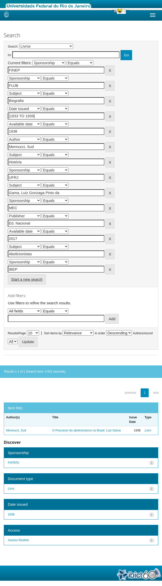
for (9, 55)
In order (100, 333)
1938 (11, 514)
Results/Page (17, 333)
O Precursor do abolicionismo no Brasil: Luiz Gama (86, 430)
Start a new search (27, 279)
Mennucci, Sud (16, 430)
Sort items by (53, 333)
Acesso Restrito (18, 540)
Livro (148, 430)
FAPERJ (13, 462)
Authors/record (143, 333)
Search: (13, 46)
